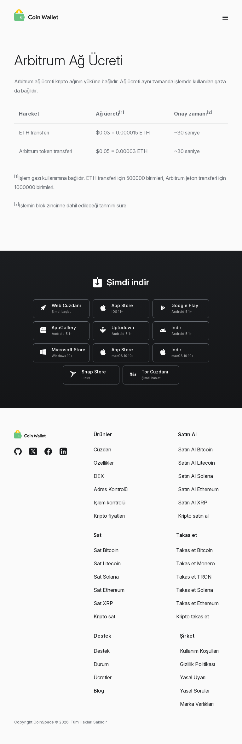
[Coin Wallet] (36, 16)
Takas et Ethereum (197, 603)
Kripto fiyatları (109, 516)
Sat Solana (106, 577)
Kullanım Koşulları (199, 651)
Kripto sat (104, 616)
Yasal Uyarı (192, 677)
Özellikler (104, 463)
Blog (99, 690)
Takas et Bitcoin (194, 550)
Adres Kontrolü (111, 489)
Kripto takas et (192, 616)
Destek (102, 651)
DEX (99, 476)
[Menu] (225, 17)
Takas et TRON (193, 577)
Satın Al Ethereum (198, 489)
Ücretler (103, 677)
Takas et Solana (194, 590)
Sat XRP (103, 603)
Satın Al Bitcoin (195, 449)
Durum (101, 664)
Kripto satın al (193, 516)
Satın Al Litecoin (196, 463)
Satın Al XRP (192, 502)
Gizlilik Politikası (197, 664)
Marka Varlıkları (197, 704)
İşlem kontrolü (109, 502)
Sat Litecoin (107, 563)
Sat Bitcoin (106, 550)
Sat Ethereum (109, 590)
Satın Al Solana (195, 476)
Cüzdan (102, 449)
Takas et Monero (195, 563)
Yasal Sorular (195, 690)
